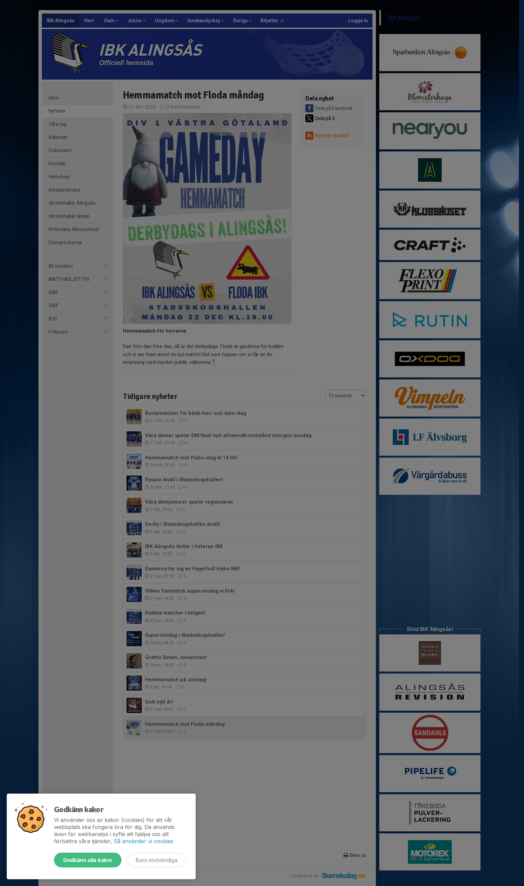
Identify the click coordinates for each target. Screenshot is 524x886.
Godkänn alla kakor (87, 860)
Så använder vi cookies (143, 841)
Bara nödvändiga (156, 860)
